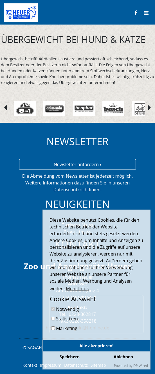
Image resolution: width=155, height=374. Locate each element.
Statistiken (64, 319)
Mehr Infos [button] (77, 288)
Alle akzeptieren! (97, 345)
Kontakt (30, 365)
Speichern (70, 356)
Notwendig (65, 309)
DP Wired (140, 365)
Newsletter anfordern (78, 164)
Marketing (64, 328)
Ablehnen (123, 356)
